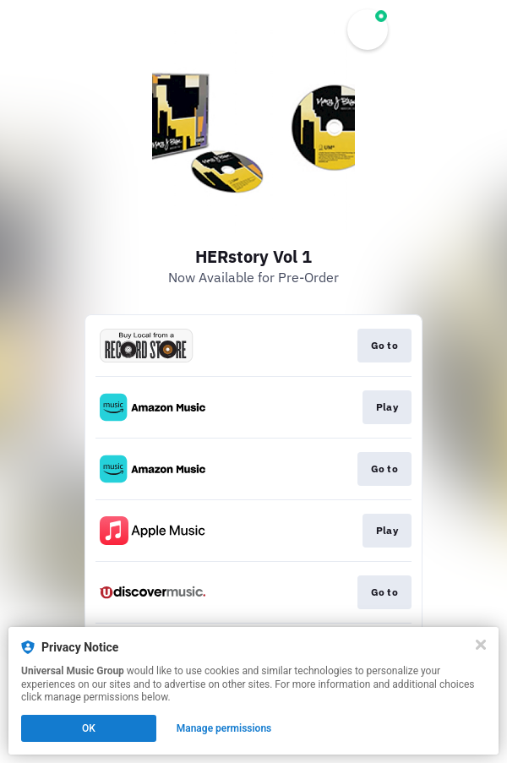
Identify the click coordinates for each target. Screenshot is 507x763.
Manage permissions (224, 728)
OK (88, 728)
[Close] (480, 644)
